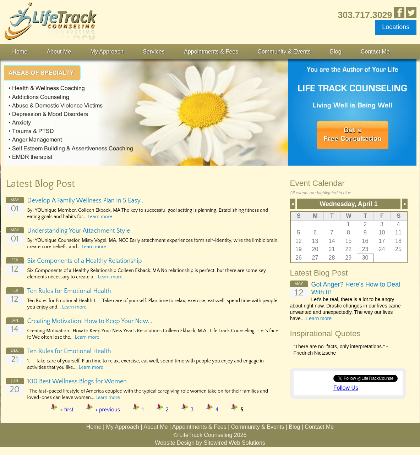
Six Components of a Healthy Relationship (84, 261)
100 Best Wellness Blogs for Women (77, 381)
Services (153, 52)
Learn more (100, 217)
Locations (395, 26)
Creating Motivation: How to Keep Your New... (90, 321)
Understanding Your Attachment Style (78, 230)
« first (66, 409)
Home (20, 52)
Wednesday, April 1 (349, 203)
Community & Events (284, 52)
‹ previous (108, 409)
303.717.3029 (365, 15)
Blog (336, 52)
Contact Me (375, 52)
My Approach (107, 52)
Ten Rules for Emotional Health (69, 291)
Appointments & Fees (211, 52)
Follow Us (345, 388)
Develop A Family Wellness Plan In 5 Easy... (86, 200)
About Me (59, 52)
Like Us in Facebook (399, 12)
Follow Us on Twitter (411, 12)
